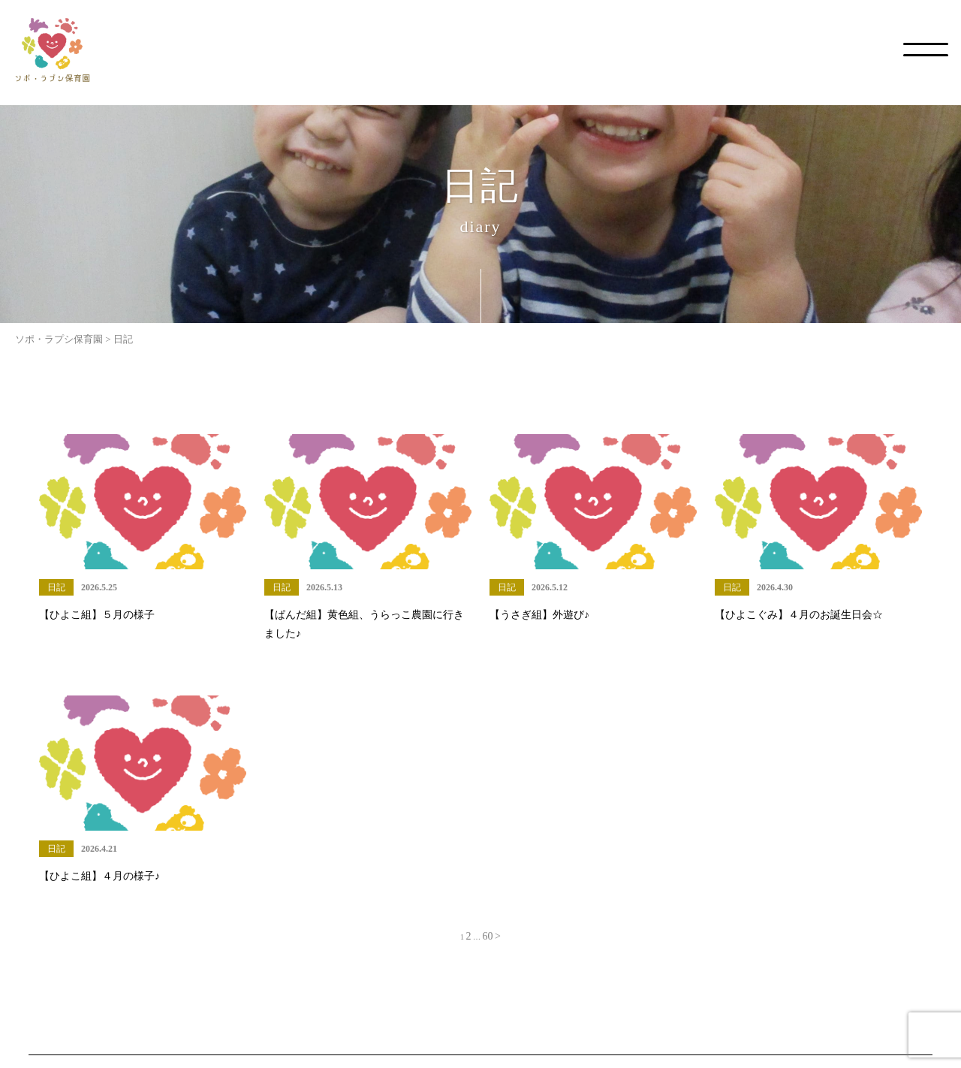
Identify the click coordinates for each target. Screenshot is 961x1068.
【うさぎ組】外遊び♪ (539, 614)
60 (488, 936)
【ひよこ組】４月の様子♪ (99, 876)
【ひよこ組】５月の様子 (97, 614)
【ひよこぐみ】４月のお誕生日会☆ (799, 614)
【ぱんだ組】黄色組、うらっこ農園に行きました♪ (364, 624)
